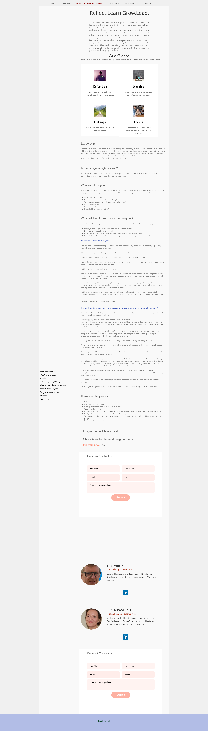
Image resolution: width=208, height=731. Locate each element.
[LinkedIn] (125, 592)
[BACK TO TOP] (104, 721)
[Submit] (120, 497)
